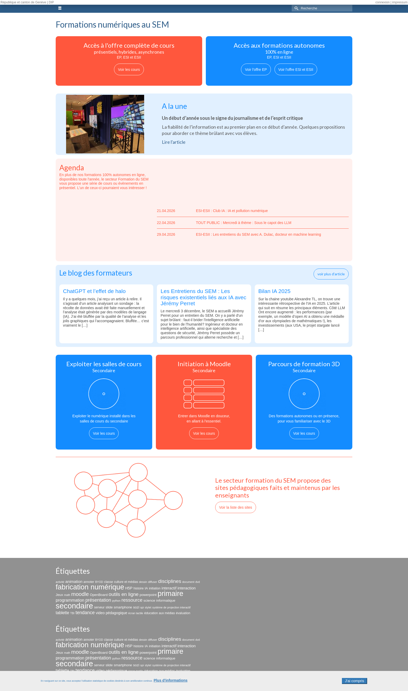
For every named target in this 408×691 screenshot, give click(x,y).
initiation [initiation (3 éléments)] (155, 588)
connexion (382, 2)
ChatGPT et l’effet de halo (94, 291)
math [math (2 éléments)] (67, 594)
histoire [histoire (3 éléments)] (138, 588)
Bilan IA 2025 (274, 291)
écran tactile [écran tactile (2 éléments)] (135, 613)
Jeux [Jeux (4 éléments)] (59, 595)
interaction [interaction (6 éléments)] (186, 588)
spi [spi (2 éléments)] (142, 607)
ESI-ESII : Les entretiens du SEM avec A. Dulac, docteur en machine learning (239, 234)
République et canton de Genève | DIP (27, 2)
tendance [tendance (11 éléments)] (85, 612)
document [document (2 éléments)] (188, 581)
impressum (399, 2)
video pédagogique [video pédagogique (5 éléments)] (111, 613)
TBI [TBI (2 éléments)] (72, 613)
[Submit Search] (295, 8)
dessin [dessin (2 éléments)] (143, 581)
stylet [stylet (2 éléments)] (148, 607)
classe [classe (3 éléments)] (108, 582)
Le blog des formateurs (95, 273)
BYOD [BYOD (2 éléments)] (99, 581)
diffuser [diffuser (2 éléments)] (152, 581)
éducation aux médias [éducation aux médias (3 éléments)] (159, 613)
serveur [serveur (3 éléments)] (99, 607)
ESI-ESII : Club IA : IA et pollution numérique (212, 211)
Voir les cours (129, 69)
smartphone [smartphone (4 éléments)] (123, 607)
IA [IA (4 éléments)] (146, 588)
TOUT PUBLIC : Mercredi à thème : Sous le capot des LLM (224, 223)
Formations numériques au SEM (112, 24)
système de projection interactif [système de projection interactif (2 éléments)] (171, 607)
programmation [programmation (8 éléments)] (70, 600)
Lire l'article (174, 142)
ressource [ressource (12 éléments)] (132, 600)
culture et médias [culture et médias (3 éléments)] (126, 582)
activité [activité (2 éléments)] (60, 581)
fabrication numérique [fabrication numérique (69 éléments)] (90, 587)
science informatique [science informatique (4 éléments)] (159, 600)
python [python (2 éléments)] (116, 600)
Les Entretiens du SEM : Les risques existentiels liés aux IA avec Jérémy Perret (203, 297)
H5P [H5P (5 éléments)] (128, 588)
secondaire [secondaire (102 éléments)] (74, 605)
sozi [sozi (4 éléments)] (136, 607)
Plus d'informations (170, 682)
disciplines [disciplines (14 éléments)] (169, 581)
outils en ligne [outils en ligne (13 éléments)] (123, 594)
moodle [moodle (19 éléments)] (80, 594)
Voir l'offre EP (256, 69)
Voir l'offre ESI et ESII (295, 69)
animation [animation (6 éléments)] (73, 581)
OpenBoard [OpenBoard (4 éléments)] (98, 595)
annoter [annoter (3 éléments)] (89, 582)
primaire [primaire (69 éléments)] (170, 593)
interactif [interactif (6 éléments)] (169, 588)
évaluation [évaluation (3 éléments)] (183, 613)
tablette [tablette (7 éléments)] (62, 613)
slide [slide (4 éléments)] (109, 607)
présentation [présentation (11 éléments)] (98, 600)
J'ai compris (354, 682)
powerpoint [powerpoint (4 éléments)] (147, 595)
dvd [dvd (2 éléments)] (197, 581)
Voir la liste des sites (235, 507)
